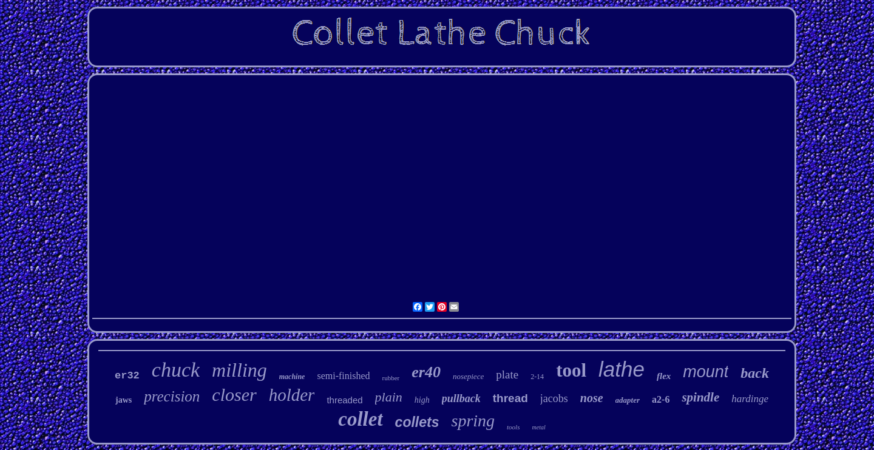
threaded (344, 400)
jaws (123, 400)
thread (510, 398)
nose (591, 398)
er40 (426, 372)
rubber (391, 377)
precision (172, 396)
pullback (461, 398)
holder (292, 395)
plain (388, 397)
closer (234, 395)
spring (473, 420)
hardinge (749, 399)
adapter (627, 400)
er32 (127, 375)
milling (239, 370)
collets (417, 422)
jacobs (554, 398)
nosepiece (468, 376)
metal (538, 427)
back (754, 373)
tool (571, 370)
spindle (700, 397)
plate (507, 374)
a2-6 (660, 399)
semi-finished (343, 376)
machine (292, 376)
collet (360, 419)
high (422, 400)
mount (705, 372)
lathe (621, 369)
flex (664, 376)
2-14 (537, 376)
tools (513, 427)
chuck (176, 369)
